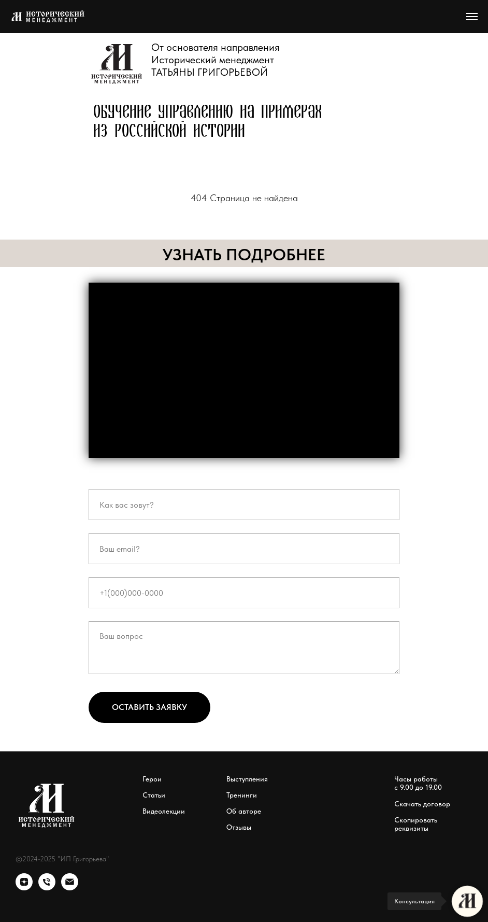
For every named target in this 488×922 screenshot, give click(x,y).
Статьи (153, 795)
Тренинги (241, 795)
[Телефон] (46, 887)
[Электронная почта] (69, 887)
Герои (152, 779)
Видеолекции (163, 811)
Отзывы (238, 827)
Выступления (247, 779)
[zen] (24, 887)
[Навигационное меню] (472, 16)
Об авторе (243, 811)
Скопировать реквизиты (415, 824)
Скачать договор (422, 804)
